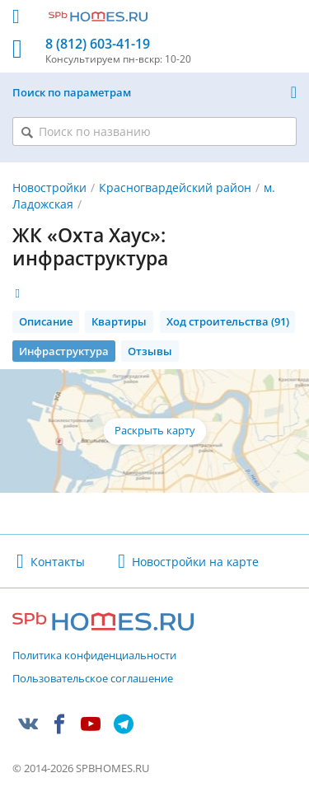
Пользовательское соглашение (92, 679)
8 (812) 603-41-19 (97, 44)
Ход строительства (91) (227, 321)
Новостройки (49, 187)
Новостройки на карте (195, 561)
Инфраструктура (64, 351)
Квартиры (119, 321)
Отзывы (150, 351)
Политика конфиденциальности (94, 656)
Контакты (57, 561)
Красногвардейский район (175, 187)
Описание (46, 321)
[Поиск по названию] (154, 131)
